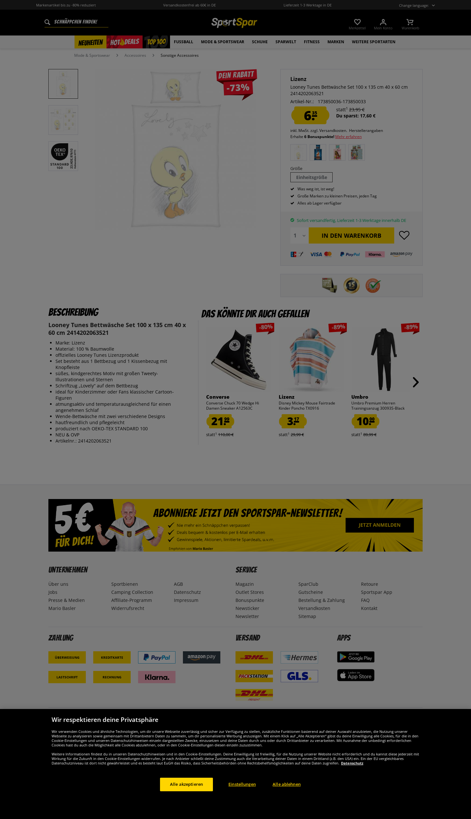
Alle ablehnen (287, 799)
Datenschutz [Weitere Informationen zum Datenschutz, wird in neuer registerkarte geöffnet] (352, 777)
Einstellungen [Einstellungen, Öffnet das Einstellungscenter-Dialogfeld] (242, 799)
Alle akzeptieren (186, 799)
